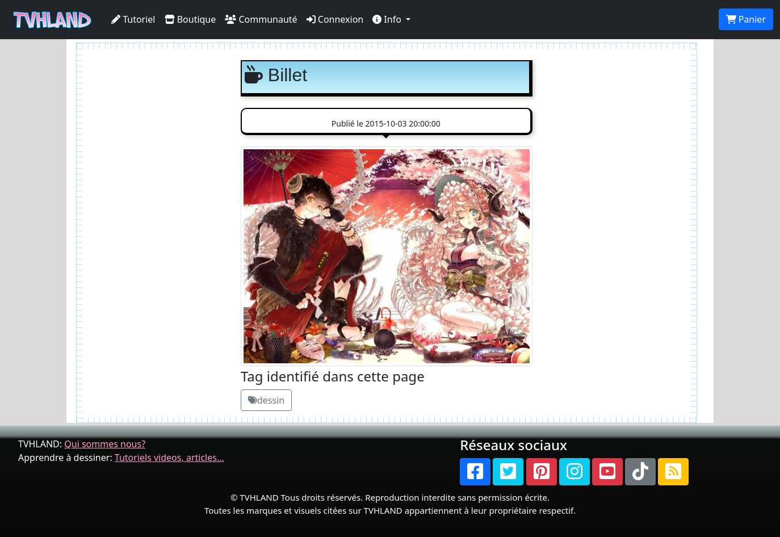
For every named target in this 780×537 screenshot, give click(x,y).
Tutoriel (133, 19)
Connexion (335, 19)
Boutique (190, 19)
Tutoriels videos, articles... (169, 457)
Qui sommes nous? (104, 444)
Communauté (261, 19)
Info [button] (388, 19)
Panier (746, 19)
